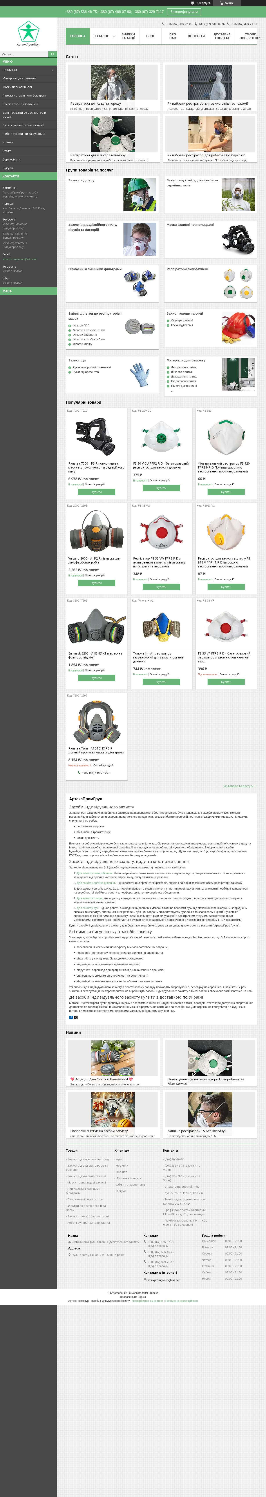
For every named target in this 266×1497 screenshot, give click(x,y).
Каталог (101, 36)
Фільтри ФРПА (82, 344)
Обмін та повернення (131, 1185)
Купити (97, 492)
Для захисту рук (87, 908)
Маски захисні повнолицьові (190, 224)
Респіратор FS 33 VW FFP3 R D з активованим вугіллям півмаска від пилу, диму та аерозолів (159, 562)
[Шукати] (52, 54)
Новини (8, 142)
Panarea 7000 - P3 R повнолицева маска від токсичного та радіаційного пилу (96, 467)
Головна (77, 36)
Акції (119, 1159)
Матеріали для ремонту (19, 78)
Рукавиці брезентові (86, 372)
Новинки (122, 1165)
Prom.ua (153, 1293)
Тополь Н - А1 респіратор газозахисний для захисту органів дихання (158, 657)
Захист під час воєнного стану (88, 1159)
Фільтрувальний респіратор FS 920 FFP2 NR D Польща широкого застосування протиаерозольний (224, 467)
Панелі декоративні (184, 385)
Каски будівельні (182, 325)
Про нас (172, 36)
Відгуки (8, 168)
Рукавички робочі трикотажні (92, 367)
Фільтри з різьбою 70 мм (89, 330)
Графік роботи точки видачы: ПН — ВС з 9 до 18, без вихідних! (185, 1212)
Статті (7, 151)
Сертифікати (11, 159)
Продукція (10, 70)
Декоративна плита (184, 376)
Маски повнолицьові (17, 87)
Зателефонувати (184, 12)
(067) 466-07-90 (174, 1159)
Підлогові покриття (183, 381)
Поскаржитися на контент (147, 1300)
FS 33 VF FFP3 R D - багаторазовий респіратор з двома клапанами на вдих (224, 657)
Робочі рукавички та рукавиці (24, 134)
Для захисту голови (90, 898)
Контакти (196, 36)
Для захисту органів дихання (96, 882)
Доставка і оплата (222, 36)
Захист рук (77, 360)
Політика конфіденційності (181, 1300)
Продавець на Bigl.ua (133, 1296)
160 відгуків (203, 3)
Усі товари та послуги (238, 786)
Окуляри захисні (182, 320)
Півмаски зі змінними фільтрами (25, 95)
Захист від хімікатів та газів (86, 1176)
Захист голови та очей (185, 313)
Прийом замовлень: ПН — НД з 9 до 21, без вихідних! (185, 1222)
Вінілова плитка (181, 372)
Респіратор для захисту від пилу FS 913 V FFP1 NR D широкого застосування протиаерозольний (224, 562)
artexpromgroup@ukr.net (20, 259)
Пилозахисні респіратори (85, 1199)
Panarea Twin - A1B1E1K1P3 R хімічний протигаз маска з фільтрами (96, 750)
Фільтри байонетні (85, 334)
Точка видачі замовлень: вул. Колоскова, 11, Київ (184, 1201)
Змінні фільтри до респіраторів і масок (25, 115)
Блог (150, 36)
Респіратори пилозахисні (20, 104)
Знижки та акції (128, 36)
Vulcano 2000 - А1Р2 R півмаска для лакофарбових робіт (94, 560)
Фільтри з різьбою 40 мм (89, 339)
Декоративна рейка (184, 367)
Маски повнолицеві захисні (86, 1182)
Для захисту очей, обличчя (94, 873)
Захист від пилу (81, 180)
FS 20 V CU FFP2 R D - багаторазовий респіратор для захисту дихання (161, 465)
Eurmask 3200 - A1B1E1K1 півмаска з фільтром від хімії (95, 655)
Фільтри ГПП (81, 325)
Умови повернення (250, 36)
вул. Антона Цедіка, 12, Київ (184, 1193)
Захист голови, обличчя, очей (23, 125)
